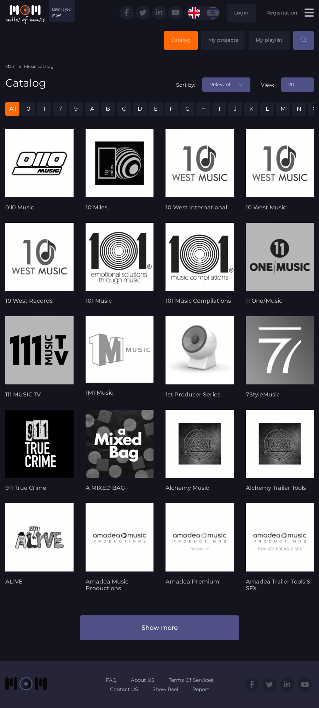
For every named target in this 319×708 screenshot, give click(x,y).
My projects (223, 40)
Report (200, 689)
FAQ (111, 680)
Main (10, 66)
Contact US (124, 689)
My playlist (269, 40)
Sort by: (185, 85)
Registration (281, 13)
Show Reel (165, 689)
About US (143, 680)
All (12, 108)
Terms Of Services (191, 680)
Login (241, 13)
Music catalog (38, 66)
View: (267, 85)
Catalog (181, 40)
